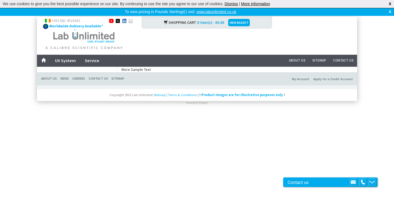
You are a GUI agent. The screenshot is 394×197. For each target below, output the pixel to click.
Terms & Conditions (182, 95)
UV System (65, 60)
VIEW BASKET (239, 23)
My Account (300, 79)
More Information (255, 4)
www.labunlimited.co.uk (216, 12)
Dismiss (231, 4)
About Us (297, 60)
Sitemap (319, 60)
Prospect (203, 103)
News (64, 78)
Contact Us (343, 60)
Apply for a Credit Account (333, 79)
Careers (78, 78)
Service (92, 60)
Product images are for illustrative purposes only (242, 95)
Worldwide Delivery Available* (76, 26)
